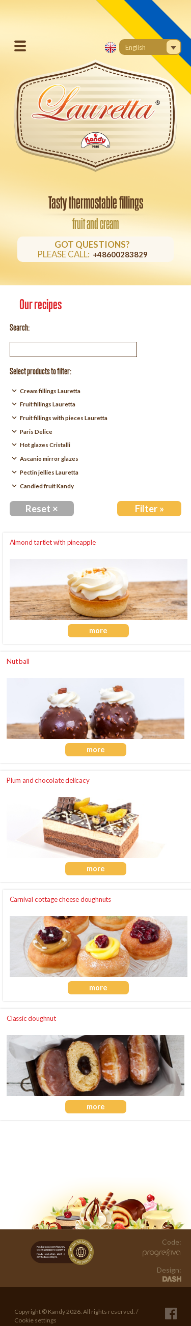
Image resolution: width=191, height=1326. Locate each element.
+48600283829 (120, 254)
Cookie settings (35, 1320)
